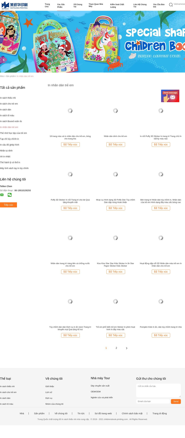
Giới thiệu (49, 386)
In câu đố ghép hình (9, 145)
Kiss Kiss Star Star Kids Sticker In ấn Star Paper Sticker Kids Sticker (115, 264)
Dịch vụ (48, 398)
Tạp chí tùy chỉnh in (9, 139)
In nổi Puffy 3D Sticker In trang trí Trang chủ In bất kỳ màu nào (160, 137)
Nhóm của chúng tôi (54, 404)
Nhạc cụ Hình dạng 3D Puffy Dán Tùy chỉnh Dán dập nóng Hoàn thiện (115, 201)
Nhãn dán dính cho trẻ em (115, 136)
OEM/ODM (96, 391)
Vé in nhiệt (5, 156)
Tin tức (81, 413)
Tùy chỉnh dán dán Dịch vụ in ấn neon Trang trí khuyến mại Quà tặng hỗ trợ (70, 328)
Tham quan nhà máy (96, 5)
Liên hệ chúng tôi (140, 5)
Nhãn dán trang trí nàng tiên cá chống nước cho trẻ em (70, 264)
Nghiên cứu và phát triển (102, 397)
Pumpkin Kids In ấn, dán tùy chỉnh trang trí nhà (161, 327)
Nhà (22, 413)
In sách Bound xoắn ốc (11, 121)
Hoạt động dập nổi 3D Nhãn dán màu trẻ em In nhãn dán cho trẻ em (161, 264)
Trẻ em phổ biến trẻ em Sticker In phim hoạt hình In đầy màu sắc (115, 328)
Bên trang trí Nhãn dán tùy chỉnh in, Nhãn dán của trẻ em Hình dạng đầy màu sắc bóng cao (160, 201)
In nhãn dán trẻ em (25, 76)
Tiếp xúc (8, 205)
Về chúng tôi (78, 5)
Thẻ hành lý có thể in (10, 162)
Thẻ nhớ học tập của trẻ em (13, 133)
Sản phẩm (39, 413)
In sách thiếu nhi (8, 98)
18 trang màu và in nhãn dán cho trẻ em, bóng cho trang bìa (70, 137)
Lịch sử (48, 392)
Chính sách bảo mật (132, 413)
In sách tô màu (7, 115)
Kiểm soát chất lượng (117, 5)
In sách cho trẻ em (9, 103)
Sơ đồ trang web (103, 413)
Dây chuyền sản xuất (100, 386)
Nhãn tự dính (6, 150)
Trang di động (159, 413)
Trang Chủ (47, 5)
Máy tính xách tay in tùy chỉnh (14, 168)
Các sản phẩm (61, 5)
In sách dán (5, 109)
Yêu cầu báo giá (158, 5)
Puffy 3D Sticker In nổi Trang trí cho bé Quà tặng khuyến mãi (70, 201)
